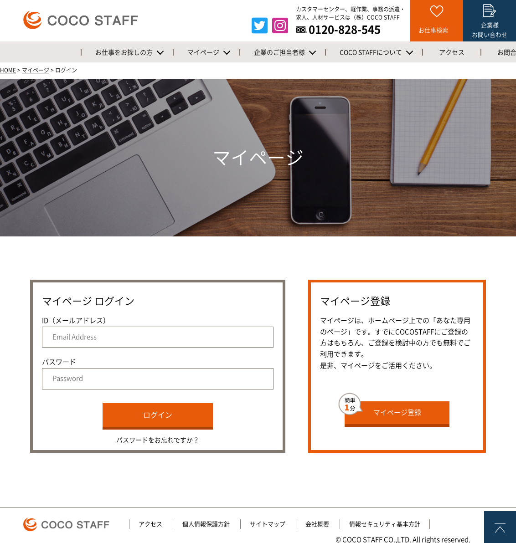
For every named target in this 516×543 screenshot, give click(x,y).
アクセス (150, 524)
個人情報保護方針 (206, 524)
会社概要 (317, 524)
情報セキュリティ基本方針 (384, 524)
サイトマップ (267, 524)
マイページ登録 (383, 408)
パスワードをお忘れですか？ (157, 440)
